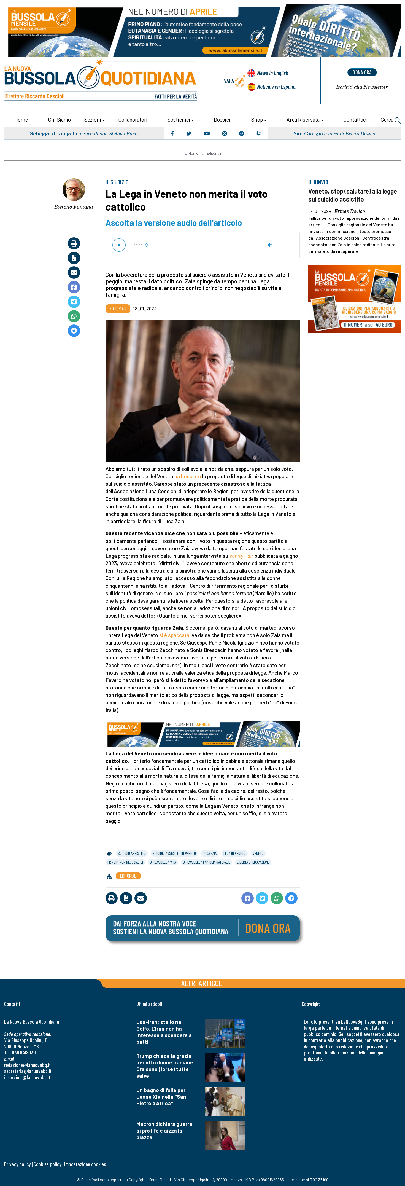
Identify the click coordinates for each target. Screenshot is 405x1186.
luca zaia (210, 852)
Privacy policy (17, 1163)
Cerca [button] (390, 119)
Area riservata (303, 118)
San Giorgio (308, 132)
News (271, 73)
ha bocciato (187, 475)
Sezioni (92, 118)
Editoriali (214, 152)
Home (21, 118)
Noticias (276, 86)
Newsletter (362, 87)
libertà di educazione (253, 860)
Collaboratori (132, 118)
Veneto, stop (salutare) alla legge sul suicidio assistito (354, 194)
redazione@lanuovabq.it (27, 1064)
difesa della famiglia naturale (206, 860)
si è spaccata (174, 634)
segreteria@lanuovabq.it (28, 1070)
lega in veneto (234, 852)
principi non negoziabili (125, 860)
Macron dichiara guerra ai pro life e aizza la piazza (164, 1129)
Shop (257, 118)
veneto (258, 852)
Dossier (222, 118)
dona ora (362, 72)
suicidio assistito (132, 852)
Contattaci (355, 118)
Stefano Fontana (74, 205)
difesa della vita (163, 860)
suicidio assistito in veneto (174, 852)
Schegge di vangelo (54, 132)
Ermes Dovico (349, 210)
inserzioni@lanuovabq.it (27, 1076)
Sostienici (179, 118)
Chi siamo (59, 118)
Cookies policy (47, 1163)
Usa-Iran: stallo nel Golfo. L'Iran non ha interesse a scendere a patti (164, 1031)
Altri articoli (202, 982)
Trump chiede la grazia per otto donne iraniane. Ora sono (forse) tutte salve (165, 1064)
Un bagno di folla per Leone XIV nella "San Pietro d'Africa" (161, 1095)
